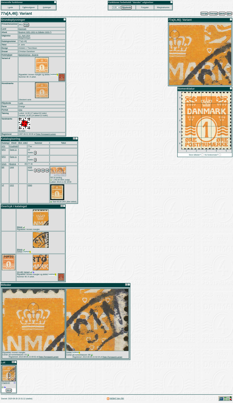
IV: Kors (22, 131)
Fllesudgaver (28, 7)
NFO (4, 150)
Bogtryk (13, 164)
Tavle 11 (13, 150)
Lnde (10, 7)
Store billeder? (195, 155)
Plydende (126, 7)
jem (229, 13)
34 (47, 170)
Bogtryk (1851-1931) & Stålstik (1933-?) (35, 32)
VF (3, 185)
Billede (19, 227)
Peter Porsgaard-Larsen (46, 134)
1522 (12, 185)
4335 (30, 167)
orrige (204, 13)
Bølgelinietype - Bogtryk (28, 55)
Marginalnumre (163, 7)
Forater (145, 7)
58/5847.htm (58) (117, 399)
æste (222, 13)
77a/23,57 (6, 383)
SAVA (4, 164)
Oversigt (213, 13)
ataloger (47, 7)
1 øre (21, 103)
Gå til (8, 391)
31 (39, 170)
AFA (3, 146)
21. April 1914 (24, 36)
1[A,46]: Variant (23, 272)
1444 (12, 167)
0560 (30, 185)
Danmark (22, 29)
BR (3, 167)
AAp (20, 110)
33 (43, 170)
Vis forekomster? (211, 155)
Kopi (26, 25)
